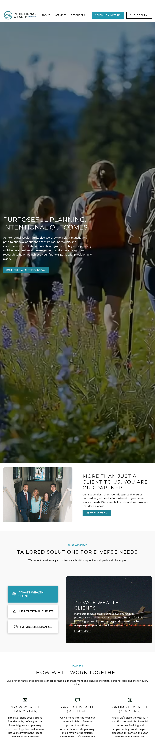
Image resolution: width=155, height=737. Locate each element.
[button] (46, 6)
